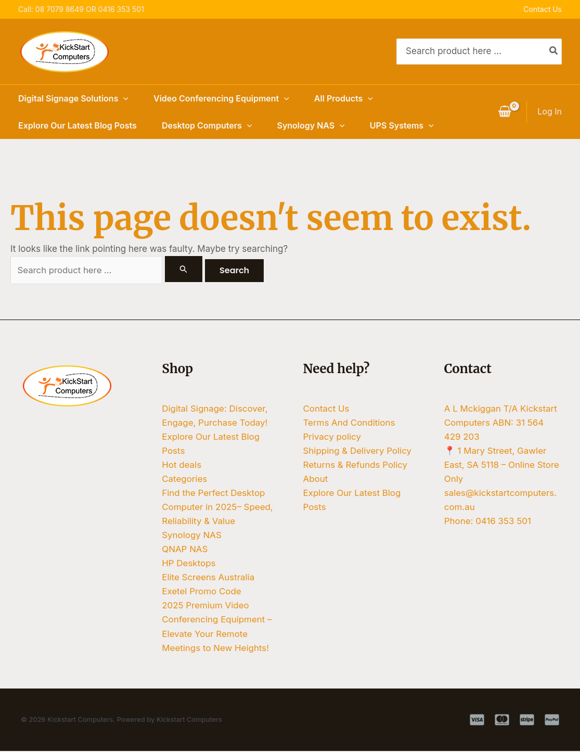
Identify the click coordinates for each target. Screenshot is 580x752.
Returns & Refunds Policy (355, 465)
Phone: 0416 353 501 (488, 522)
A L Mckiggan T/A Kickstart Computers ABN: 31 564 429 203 (501, 422)
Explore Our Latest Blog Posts (77, 125)
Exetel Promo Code (201, 593)
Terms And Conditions (349, 422)
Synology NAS (310, 125)
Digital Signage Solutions (73, 98)
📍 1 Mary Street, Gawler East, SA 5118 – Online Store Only (495, 465)
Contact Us (542, 9)
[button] (123, 98)
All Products (343, 98)
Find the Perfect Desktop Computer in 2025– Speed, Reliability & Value (218, 507)
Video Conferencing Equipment (221, 98)
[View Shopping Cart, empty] (504, 112)
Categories (184, 479)
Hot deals (181, 465)
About (315, 479)
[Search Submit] (183, 269)
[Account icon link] (549, 112)
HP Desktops (189, 564)
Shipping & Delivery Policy (358, 451)
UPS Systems (402, 125)
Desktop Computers (207, 125)
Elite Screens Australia (208, 578)
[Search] (554, 51)
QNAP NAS (185, 550)
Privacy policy (332, 436)
